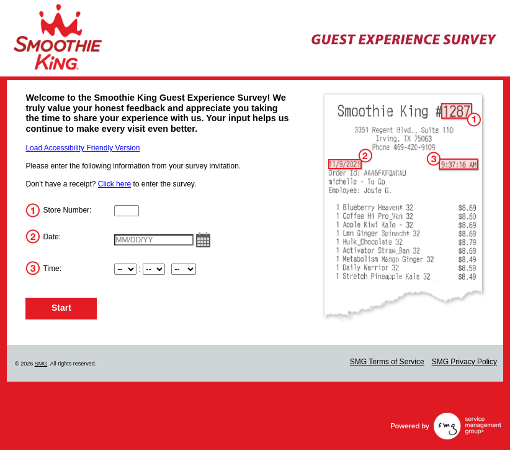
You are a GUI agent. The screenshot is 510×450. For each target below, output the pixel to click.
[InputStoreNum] (126, 210)
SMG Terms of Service (387, 361)
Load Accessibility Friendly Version (82, 148)
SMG (41, 363)
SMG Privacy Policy (464, 361)
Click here (114, 184)
